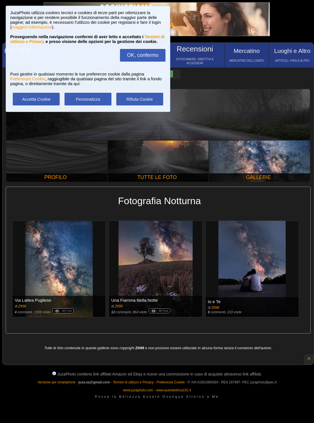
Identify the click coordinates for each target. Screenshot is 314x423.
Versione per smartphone (56, 382)
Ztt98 (22, 306)
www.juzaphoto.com (138, 390)
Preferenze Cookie (27, 78)
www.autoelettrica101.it (173, 390)
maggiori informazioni (32, 27)
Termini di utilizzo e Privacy (133, 382)
